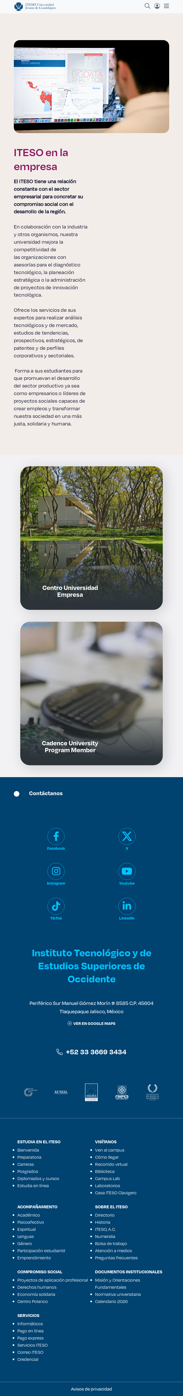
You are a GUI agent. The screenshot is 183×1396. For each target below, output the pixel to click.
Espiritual (26, 1229)
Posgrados (27, 1171)
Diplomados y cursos (38, 1178)
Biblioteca (105, 1171)
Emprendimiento (34, 1258)
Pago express (30, 1338)
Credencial (27, 1359)
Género (24, 1243)
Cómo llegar (107, 1157)
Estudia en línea (33, 1185)
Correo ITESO (30, 1352)
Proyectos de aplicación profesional (52, 1280)
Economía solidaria (36, 1294)
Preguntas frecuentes (116, 1258)
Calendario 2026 (111, 1301)
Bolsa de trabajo (111, 1243)
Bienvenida (28, 1150)
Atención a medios (113, 1250)
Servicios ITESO (32, 1345)
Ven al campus (109, 1150)
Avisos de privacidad (91, 1389)
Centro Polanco (32, 1301)
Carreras (25, 1164)
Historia (102, 1222)
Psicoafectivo (30, 1222)
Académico (28, 1215)
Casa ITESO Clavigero (116, 1193)
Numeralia (105, 1236)
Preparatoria (29, 1157)
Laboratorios (107, 1185)
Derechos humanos (36, 1287)
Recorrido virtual (111, 1164)
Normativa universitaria (118, 1294)
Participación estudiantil (41, 1250)
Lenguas (25, 1236)
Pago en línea (30, 1331)
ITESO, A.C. (105, 1229)
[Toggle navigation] (165, 6)
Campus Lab (107, 1178)
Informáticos (30, 1324)
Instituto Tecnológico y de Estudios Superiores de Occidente (91, 965)
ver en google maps (91, 1023)
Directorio (105, 1215)
